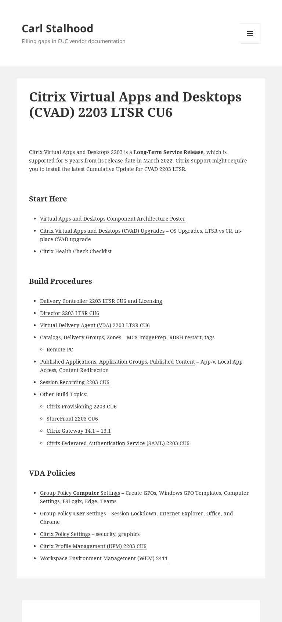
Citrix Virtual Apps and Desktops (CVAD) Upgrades (102, 230)
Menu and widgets (250, 43)
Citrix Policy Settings (65, 533)
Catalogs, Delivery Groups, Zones (80, 337)
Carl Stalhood (57, 28)
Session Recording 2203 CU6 (74, 382)
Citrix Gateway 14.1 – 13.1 (79, 430)
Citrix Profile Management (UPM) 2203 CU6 (93, 546)
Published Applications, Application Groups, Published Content (117, 361)
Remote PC (60, 349)
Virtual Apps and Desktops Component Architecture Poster (112, 218)
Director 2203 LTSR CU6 (69, 313)
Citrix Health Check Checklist (76, 251)
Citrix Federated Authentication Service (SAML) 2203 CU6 (118, 443)
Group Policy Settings (80, 492)
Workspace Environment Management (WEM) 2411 (104, 558)
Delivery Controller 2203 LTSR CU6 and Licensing (101, 300)
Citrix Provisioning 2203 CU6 (82, 406)
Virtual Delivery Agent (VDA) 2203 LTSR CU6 (95, 325)
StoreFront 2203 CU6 (72, 418)
